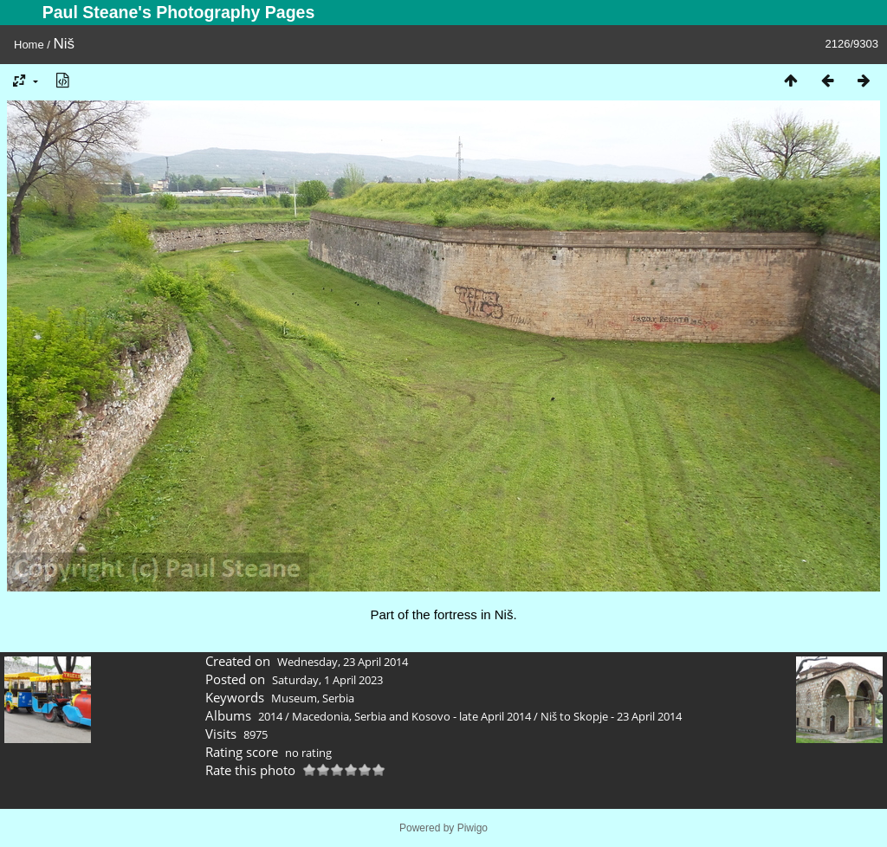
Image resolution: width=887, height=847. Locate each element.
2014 (270, 716)
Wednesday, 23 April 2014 (342, 661)
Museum (294, 698)
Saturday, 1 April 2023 (327, 680)
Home (29, 44)
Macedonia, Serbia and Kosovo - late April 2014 (411, 716)
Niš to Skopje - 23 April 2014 (611, 716)
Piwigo (472, 828)
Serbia (338, 698)
